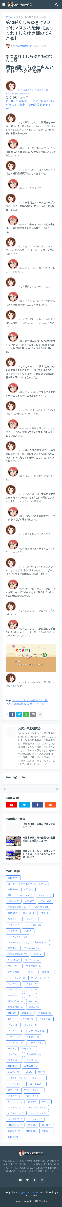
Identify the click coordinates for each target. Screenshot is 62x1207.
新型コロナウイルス (37, 703)
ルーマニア (36, 1043)
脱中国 (47, 972)
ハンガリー (15, 1031)
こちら (13, 686)
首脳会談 (44, 1013)
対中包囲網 (15, 972)
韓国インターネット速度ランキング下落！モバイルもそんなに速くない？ (39, 854)
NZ (28, 1072)
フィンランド (38, 1113)
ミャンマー (35, 1119)
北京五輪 (14, 1054)
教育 (32, 1125)
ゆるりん (38, 1078)
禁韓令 (34, 1007)
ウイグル (14, 919)
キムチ (13, 984)
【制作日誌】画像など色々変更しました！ (39, 825)
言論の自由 (31, 948)
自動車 (46, 1131)
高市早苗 (30, 1066)
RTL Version (41, 1201)
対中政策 (41, 942)
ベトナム (32, 1037)
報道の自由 (15, 1001)
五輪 (30, 995)
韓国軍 (13, 1066)
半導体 (13, 931)
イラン (13, 1025)
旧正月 (46, 1125)
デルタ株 (14, 1107)
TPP (41, 1072)
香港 (45, 913)
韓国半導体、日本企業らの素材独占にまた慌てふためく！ (39, 839)
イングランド (16, 1084)
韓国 (13, 878)
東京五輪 (29, 913)
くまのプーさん (17, 1078)
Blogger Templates (28, 1192)
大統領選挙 (33, 1054)
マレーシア (15, 1043)
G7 (11, 1019)
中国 (13, 889)
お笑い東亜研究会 (29, 728)
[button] (4, 5)
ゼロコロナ (15, 1101)
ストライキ (32, 960)
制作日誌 (28, 1048)
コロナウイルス (17, 937)
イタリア (45, 1019)
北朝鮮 (13, 901)
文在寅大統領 (17, 907)
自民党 (13, 1137)
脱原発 (31, 1131)
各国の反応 (15, 1125)
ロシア (31, 919)
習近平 (13, 948)
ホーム (9, 17)
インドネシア (16, 978)
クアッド (30, 984)
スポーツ (14, 966)
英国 (12, 1013)
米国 (28, 889)
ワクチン (44, 895)
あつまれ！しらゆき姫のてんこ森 (30, 17)
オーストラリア (40, 978)
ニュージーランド (36, 1107)
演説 (32, 972)
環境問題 (14, 1131)
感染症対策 (20, 703)
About (27, 1201)
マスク (9, 703)
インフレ (30, 1025)
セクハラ (32, 1096)
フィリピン (33, 925)
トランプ (14, 990)
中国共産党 (33, 966)
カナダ (13, 1090)
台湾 (29, 901)
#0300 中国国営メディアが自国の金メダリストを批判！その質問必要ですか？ (30, 104)
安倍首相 (14, 1060)
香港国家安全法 (17, 954)
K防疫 (37, 954)
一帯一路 (14, 995)
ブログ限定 (15, 1119)
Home (18, 1201)
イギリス (27, 1019)
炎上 (28, 931)
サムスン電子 (40, 907)
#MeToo (14, 1072)
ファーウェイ (37, 1031)
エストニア (37, 1084)
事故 (12, 913)
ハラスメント (16, 1113)
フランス (14, 1037)
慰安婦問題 (15, 1007)
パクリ (31, 990)
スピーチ (14, 1096)
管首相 (31, 1060)
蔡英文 (27, 1013)
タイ (32, 1101)
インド (45, 901)
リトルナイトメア (18, 942)
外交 (33, 1001)
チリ (45, 1101)
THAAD (13, 960)
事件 (12, 1048)
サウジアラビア (33, 1090)
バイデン (14, 925)
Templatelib (31, 1195)
